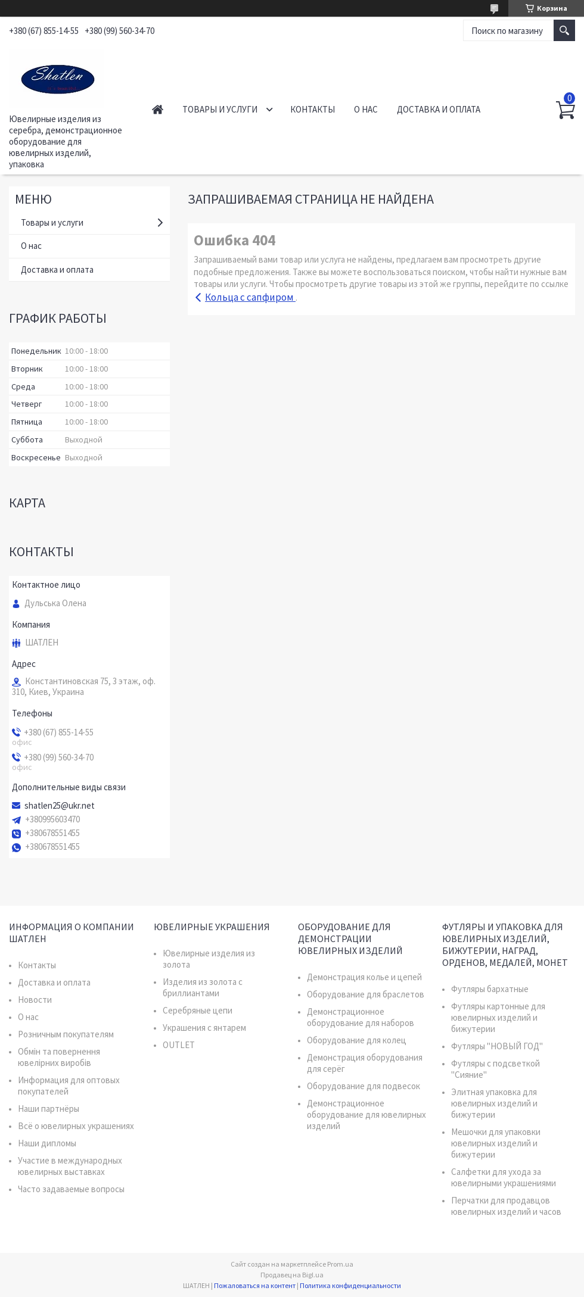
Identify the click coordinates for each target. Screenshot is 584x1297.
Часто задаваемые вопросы (71, 1189)
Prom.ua (340, 1263)
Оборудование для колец (356, 1040)
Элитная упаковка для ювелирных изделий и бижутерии (494, 1103)
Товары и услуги (219, 109)
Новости (35, 999)
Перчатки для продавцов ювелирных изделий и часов (506, 1206)
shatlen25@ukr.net (59, 805)
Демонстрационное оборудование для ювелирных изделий (366, 1114)
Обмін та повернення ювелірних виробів (59, 1057)
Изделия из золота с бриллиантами (203, 987)
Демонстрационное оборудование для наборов (360, 1017)
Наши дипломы (47, 1143)
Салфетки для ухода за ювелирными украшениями (503, 1177)
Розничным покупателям (66, 1034)
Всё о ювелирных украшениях (76, 1125)
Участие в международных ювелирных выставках (70, 1166)
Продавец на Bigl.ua (292, 1274)
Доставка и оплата (438, 109)
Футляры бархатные (490, 988)
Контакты (312, 109)
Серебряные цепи (197, 1010)
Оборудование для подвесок (363, 1086)
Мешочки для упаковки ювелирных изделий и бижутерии (495, 1143)
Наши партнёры (48, 1108)
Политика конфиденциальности (350, 1285)
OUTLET (179, 1044)
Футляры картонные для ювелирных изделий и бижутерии (498, 1017)
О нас (366, 109)
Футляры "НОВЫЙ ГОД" (497, 1046)
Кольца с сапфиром (250, 297)
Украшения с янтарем (204, 1027)
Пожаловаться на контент (255, 1285)
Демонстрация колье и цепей (364, 977)
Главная (157, 109)
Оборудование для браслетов (365, 994)
